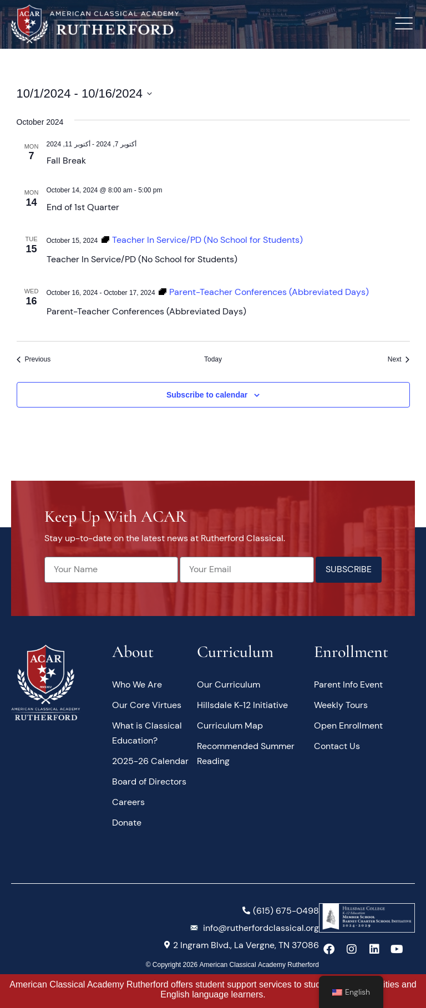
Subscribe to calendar (206, 394)
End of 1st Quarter (83, 207)
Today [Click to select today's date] (213, 359)
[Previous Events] (34, 359)
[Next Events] (399, 359)
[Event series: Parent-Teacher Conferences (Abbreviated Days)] (263, 292)
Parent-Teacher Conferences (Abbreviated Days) (146, 311)
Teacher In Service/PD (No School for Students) (142, 259)
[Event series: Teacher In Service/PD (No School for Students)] (202, 240)
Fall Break (66, 160)
